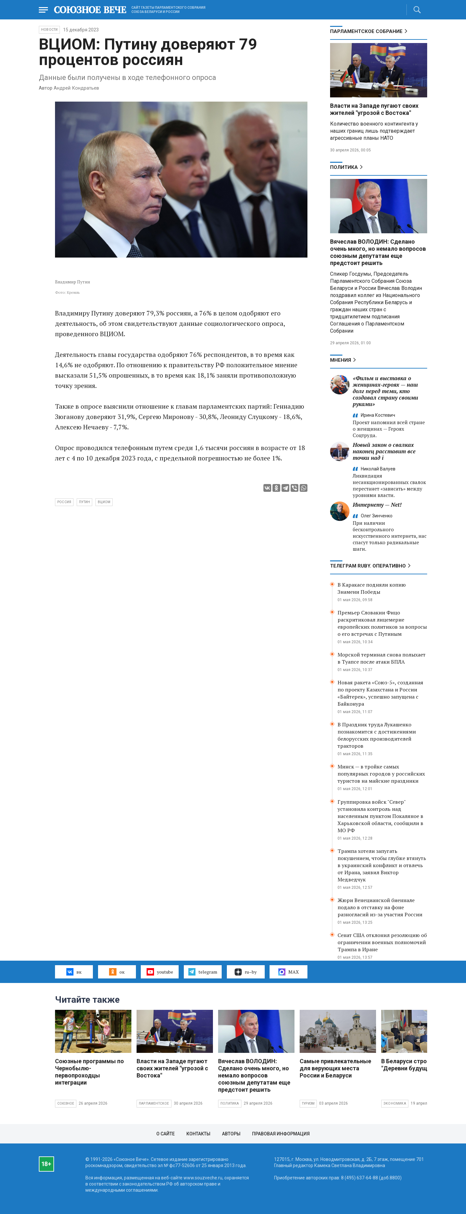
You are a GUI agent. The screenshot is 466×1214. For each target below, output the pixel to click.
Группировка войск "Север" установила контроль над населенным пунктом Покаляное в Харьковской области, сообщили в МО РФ (380, 816)
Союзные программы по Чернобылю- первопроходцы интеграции (89, 1072)
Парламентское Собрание (366, 31)
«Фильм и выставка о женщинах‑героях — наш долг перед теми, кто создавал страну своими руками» (385, 391)
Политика (344, 167)
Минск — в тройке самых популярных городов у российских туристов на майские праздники (381, 773)
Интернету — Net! (377, 504)
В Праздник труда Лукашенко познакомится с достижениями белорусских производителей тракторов (377, 735)
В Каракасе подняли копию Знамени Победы (372, 588)
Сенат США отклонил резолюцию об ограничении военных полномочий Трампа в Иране (382, 942)
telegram (202, 971)
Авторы (231, 1133)
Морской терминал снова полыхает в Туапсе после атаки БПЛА (382, 658)
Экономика (394, 1103)
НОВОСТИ (49, 29)
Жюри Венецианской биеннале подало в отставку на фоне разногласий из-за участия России (380, 907)
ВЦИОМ (104, 502)
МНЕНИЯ (340, 360)
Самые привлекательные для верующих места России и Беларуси (335, 1068)
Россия (64, 502)
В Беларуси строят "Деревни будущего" (409, 1065)
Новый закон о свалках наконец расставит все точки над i (384, 451)
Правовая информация (281, 1133)
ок (116, 971)
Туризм (308, 1103)
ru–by (246, 972)
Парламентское (154, 1103)
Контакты (198, 1133)
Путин (84, 502)
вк (74, 971)
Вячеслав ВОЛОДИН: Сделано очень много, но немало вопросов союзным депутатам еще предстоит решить (378, 252)
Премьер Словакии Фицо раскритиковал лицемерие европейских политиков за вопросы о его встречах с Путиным (382, 623)
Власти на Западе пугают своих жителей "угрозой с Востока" (374, 109)
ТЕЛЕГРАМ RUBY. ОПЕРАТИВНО (368, 566)
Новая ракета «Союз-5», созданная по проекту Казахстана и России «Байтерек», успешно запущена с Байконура (380, 693)
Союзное (65, 1103)
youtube (160, 971)
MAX (288, 972)
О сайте (165, 1133)
